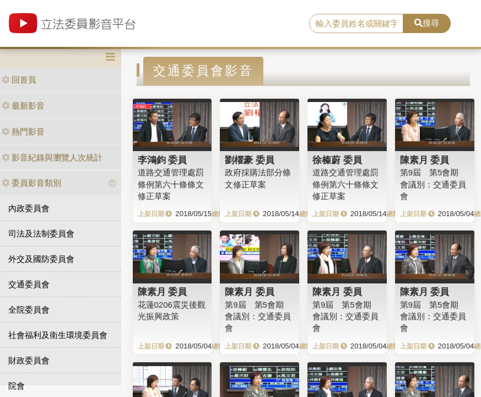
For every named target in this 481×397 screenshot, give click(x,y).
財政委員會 (29, 360)
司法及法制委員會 (41, 233)
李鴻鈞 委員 (162, 160)
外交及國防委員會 (41, 259)
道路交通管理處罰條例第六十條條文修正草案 (171, 184)
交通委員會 (29, 284)
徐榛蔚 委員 (337, 160)
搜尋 (426, 23)
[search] (356, 24)
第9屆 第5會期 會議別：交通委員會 (433, 184)
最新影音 (23, 105)
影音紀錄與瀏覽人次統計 (52, 157)
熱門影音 (23, 131)
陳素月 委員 (425, 160)
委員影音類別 (31, 182)
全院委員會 (29, 309)
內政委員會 (29, 208)
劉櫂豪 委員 (249, 160)
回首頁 (19, 79)
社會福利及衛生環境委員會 (57, 335)
